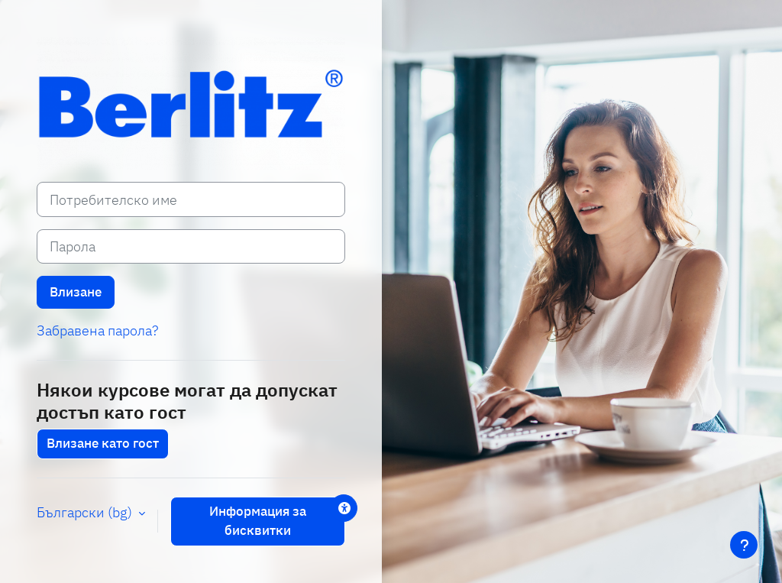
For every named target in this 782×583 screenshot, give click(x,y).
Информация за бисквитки (257, 521)
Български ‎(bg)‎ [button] (86, 512)
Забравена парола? (97, 330)
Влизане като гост (103, 443)
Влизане (76, 291)
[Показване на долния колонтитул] (744, 545)
